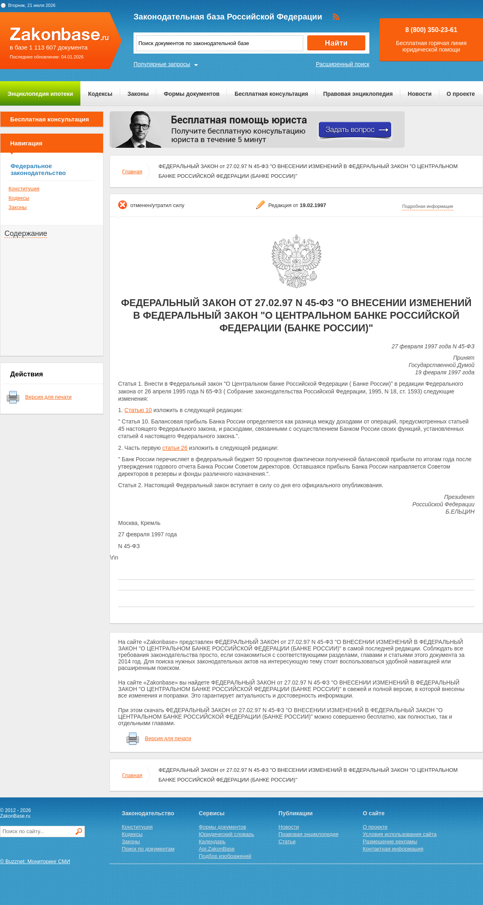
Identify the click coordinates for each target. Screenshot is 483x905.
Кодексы (100, 94)
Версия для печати (48, 397)
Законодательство (148, 813)
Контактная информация (393, 849)
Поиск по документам (148, 849)
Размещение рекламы (390, 841)
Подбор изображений (225, 856)
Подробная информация (427, 206)
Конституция (24, 189)
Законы (138, 94)
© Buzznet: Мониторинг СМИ (35, 861)
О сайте (374, 813)
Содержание (25, 233)
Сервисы (211, 813)
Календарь (212, 841)
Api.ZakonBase (217, 849)
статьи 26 (175, 448)
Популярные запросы (162, 64)
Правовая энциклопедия (357, 94)
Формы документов (192, 94)
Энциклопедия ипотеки (40, 94)
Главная (132, 171)
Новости (420, 94)
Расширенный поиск (342, 64)
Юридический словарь (226, 834)
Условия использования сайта (400, 834)
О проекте (460, 94)
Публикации (295, 813)
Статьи (286, 841)
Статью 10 (138, 410)
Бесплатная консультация (271, 94)
